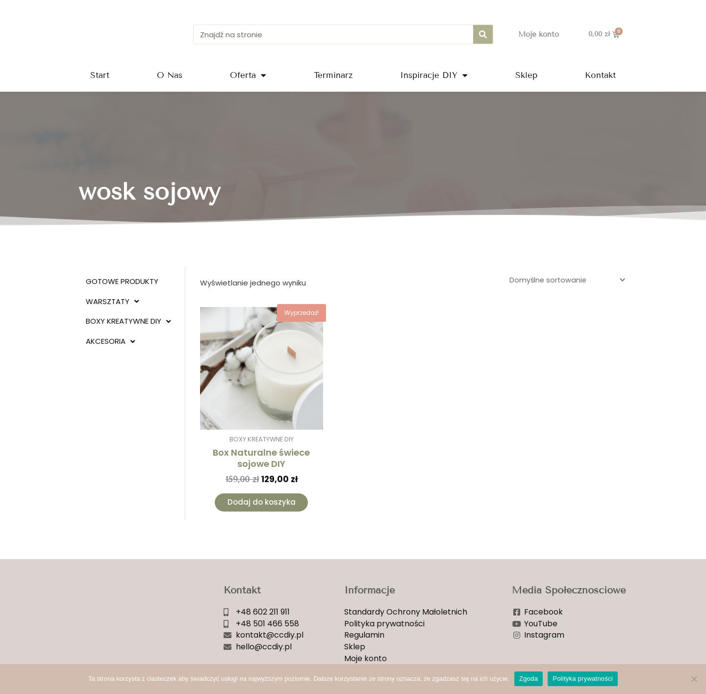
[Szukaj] (483, 34)
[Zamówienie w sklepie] (564, 280)
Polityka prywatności (583, 678)
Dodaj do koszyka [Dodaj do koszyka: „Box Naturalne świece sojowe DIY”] (261, 504)
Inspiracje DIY (434, 75)
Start (99, 75)
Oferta (248, 75)
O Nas (169, 75)
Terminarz (333, 75)
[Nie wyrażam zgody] (694, 679)
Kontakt (600, 75)
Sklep (526, 75)
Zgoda (528, 678)
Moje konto (538, 34)
